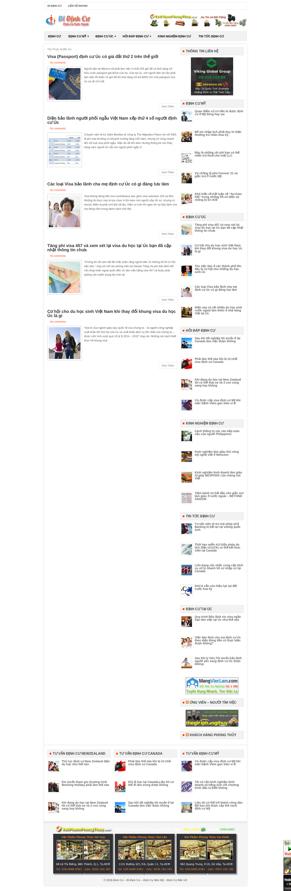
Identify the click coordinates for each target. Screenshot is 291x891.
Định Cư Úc (107, 34)
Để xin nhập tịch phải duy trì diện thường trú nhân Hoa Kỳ (218, 133)
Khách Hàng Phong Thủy (213, 735)
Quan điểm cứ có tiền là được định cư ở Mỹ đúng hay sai (219, 113)
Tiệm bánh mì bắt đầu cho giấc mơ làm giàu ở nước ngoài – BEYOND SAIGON (219, 496)
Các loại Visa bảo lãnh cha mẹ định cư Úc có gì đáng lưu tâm (108, 184)
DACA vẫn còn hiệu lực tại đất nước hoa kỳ (216, 587)
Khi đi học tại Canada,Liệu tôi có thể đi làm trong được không (151, 783)
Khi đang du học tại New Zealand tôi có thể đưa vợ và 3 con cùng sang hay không (218, 382)
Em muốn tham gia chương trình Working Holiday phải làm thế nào (85, 783)
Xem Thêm (168, 106)
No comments (58, 62)
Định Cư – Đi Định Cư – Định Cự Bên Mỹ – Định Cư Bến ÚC (150, 880)
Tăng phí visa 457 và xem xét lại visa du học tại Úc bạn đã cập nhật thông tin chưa (109, 247)
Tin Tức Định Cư (211, 36)
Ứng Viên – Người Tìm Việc (213, 702)
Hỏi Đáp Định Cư (138, 34)
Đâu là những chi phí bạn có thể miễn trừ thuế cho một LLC (217, 154)
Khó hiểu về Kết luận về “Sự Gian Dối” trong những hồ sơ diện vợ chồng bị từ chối (218, 196)
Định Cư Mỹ (80, 34)
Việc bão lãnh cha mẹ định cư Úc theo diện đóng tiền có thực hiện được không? (218, 640)
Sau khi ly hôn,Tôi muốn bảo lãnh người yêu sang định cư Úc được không (218, 661)
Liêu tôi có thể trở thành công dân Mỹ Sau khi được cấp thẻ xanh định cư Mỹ (218, 805)
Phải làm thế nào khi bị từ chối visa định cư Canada (216, 360)
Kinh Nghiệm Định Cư (174, 36)
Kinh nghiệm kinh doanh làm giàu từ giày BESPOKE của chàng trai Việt (218, 475)
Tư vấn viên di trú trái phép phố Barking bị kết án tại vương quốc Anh (218, 526)
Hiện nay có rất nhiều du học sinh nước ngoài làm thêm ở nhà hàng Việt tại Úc (218, 310)
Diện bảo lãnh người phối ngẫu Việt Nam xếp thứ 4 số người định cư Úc (112, 120)
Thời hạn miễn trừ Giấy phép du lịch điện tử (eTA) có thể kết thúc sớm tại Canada (217, 547)
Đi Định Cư (54, 5)
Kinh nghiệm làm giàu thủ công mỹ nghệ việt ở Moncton (217, 453)
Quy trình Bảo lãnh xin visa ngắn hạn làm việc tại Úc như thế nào (218, 618)
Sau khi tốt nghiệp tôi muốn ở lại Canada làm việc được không (217, 340)
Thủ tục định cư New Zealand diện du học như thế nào (86, 763)
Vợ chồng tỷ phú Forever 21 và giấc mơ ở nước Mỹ (216, 175)
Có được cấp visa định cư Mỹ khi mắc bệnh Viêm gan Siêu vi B (218, 402)
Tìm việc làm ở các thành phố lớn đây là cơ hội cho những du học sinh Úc (218, 269)
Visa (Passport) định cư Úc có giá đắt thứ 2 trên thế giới (102, 56)
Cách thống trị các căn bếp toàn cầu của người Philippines (217, 432)
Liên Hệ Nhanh (77, 5)
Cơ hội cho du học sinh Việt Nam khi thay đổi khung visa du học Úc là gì (111, 313)
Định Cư (54, 36)
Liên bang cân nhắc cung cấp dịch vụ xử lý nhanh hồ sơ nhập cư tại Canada (219, 568)
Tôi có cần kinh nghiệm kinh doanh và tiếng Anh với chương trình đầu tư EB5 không (217, 785)
